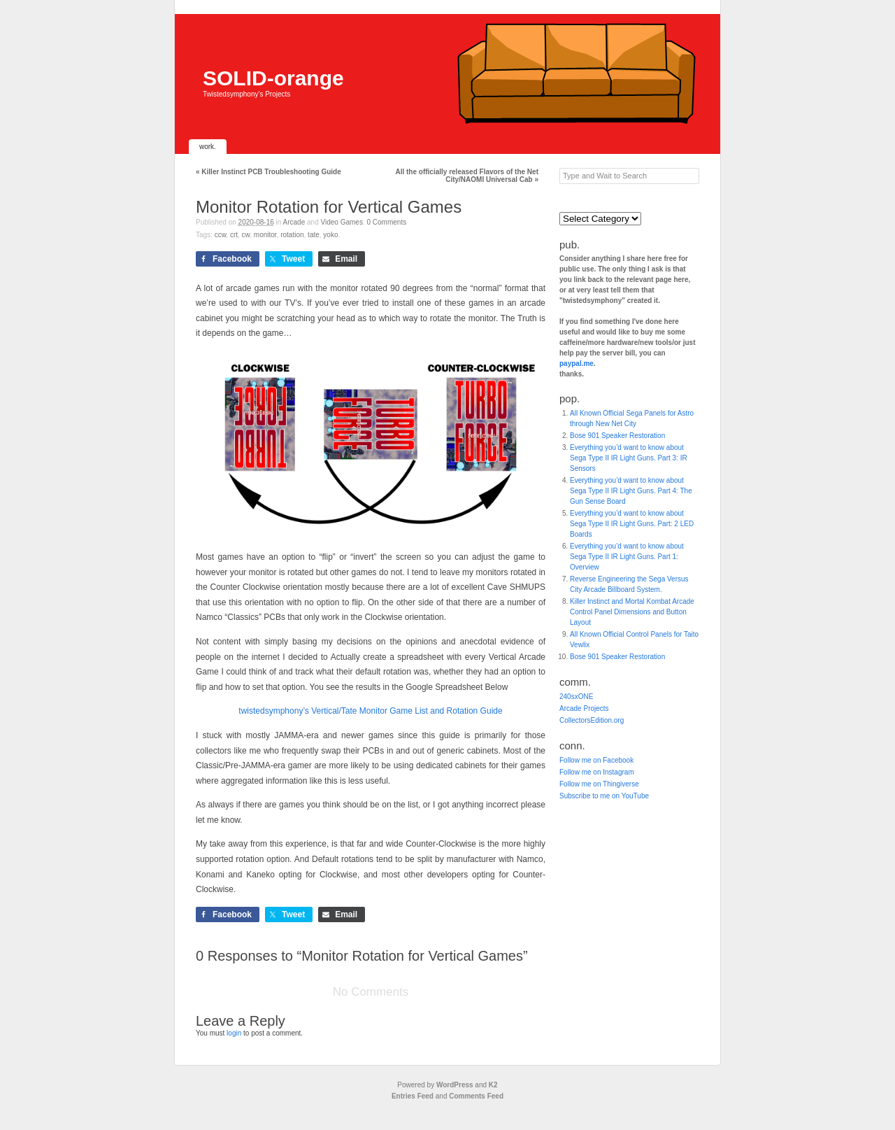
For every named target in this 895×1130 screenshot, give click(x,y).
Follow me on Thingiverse (599, 784)
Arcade (294, 222)
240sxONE (576, 696)
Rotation (291, 235)
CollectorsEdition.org (591, 720)
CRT (234, 235)
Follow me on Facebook (596, 760)
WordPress (454, 1085)
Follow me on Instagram (596, 772)
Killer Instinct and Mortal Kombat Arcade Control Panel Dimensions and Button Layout (632, 612)
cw (246, 235)
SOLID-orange (273, 78)
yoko (330, 235)
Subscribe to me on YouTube (604, 796)
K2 (493, 1085)
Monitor (265, 235)
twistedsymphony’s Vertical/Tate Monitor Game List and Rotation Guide (370, 711)
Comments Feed (476, 1096)
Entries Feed (413, 1096)
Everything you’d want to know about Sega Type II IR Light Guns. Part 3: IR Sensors (628, 458)
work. (207, 146)
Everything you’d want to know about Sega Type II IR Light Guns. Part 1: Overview (627, 556)
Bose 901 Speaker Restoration (617, 435)
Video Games (342, 222)
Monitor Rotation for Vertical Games (328, 206)
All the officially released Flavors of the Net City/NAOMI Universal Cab (466, 175)
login (234, 1033)
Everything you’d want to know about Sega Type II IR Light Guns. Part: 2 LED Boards (632, 523)
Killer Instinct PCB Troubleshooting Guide (268, 172)
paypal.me (576, 363)
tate (314, 235)
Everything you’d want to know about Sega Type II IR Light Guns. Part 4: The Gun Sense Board (631, 490)
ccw (221, 235)
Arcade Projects (584, 708)
